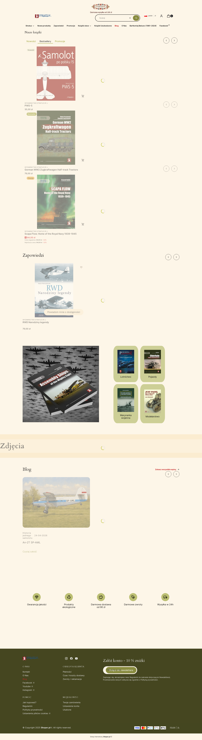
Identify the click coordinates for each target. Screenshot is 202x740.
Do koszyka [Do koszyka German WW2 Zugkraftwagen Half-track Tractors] (82, 160)
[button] (136, 18)
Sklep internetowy (100, 737)
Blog (25, 679)
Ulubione (67, 709)
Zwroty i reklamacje (72, 679)
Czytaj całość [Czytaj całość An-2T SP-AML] (30, 551)
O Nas (25, 675)
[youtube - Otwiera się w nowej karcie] (76, 658)
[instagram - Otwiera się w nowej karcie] (66, 658)
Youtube (27, 686)
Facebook (28, 682)
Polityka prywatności (33, 709)
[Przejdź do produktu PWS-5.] (56, 73)
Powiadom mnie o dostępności (63, 312)
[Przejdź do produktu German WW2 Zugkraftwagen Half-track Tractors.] (56, 138)
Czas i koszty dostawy (74, 675)
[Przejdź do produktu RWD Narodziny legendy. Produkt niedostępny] (54, 290)
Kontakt (26, 672)
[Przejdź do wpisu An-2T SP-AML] (56, 502)
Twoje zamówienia (71, 702)
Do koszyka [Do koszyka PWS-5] (82, 96)
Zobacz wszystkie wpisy (167, 469)
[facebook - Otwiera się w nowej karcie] (71, 658)
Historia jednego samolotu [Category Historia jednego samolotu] (27, 535)
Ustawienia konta (71, 706)
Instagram (28, 690)
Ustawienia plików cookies (36, 713)
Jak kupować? (29, 702)
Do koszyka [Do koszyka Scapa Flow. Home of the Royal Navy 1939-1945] (82, 224)
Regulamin (27, 706)
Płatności (67, 672)
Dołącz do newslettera (121, 670)
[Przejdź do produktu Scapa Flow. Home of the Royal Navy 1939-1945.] (56, 202)
